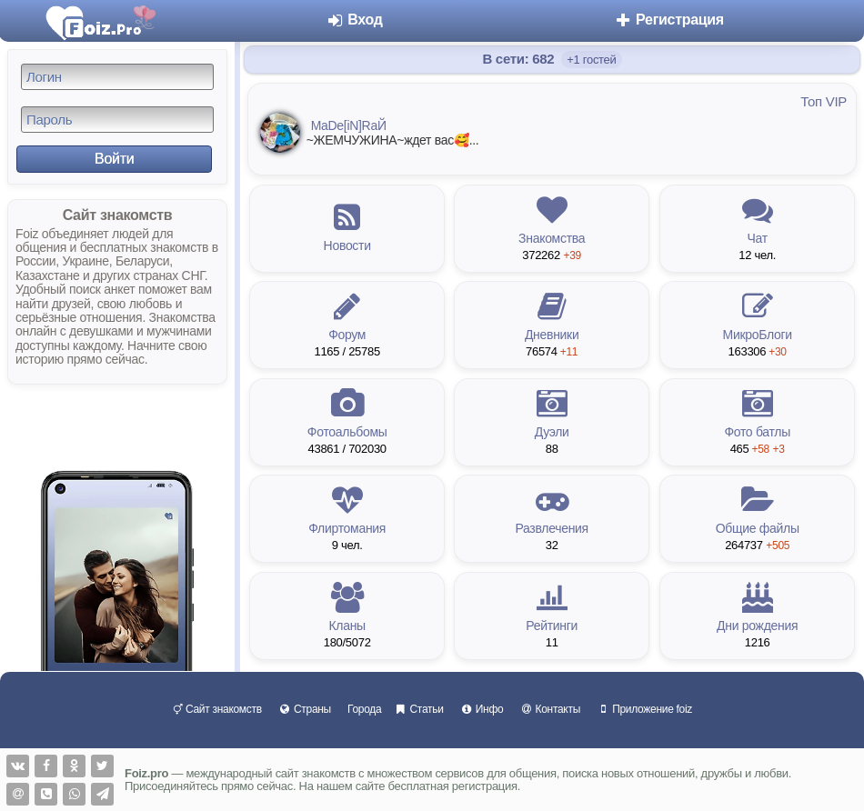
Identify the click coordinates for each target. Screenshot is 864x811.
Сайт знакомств (217, 709)
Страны (304, 709)
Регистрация (669, 19)
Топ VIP (823, 101)
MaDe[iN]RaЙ (349, 125)
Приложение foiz (644, 709)
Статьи (418, 709)
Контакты (550, 709)
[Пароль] (117, 119)
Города (364, 709)
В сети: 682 (520, 58)
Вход (354, 19)
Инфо (482, 709)
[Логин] (117, 77)
